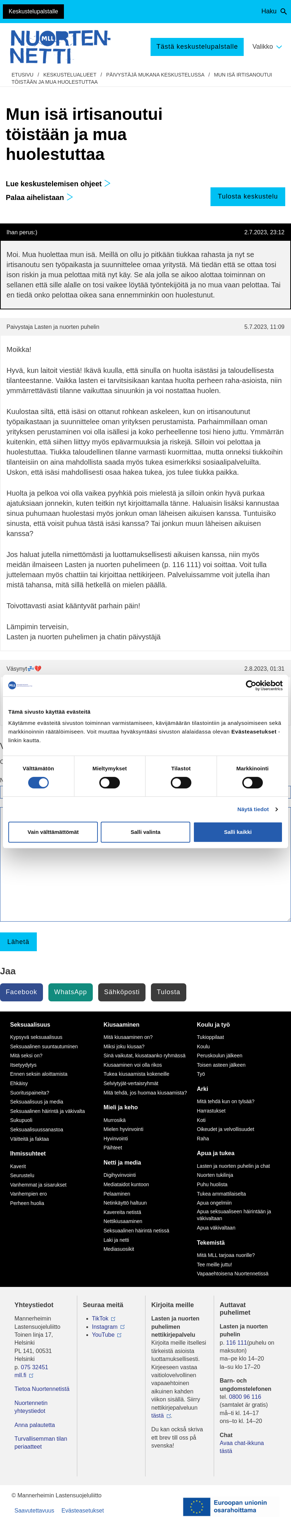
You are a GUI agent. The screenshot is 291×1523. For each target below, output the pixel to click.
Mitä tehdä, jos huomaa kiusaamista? (145, 1093)
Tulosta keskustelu (248, 196)
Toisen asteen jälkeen (221, 1065)
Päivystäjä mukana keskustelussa (155, 75)
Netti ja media (122, 1162)
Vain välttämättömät (53, 832)
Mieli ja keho (121, 1107)
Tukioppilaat (210, 1037)
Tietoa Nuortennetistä (41, 1389)
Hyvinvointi (116, 1138)
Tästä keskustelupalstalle (197, 46)
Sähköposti (122, 992)
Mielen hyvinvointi (124, 1129)
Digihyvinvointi (120, 1175)
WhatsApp (70, 992)
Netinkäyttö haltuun (125, 1203)
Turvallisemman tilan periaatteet (40, 1443)
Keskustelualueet (69, 75)
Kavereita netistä (122, 1212)
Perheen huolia (27, 1203)
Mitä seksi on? (26, 1055)
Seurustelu (22, 1175)
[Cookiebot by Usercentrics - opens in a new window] (251, 685)
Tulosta (168, 992)
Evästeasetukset (82, 1510)
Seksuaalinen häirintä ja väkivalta (47, 1111)
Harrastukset (211, 1111)
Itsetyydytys (23, 1065)
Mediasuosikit (119, 1249)
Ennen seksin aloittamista (39, 1074)
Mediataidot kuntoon (126, 1184)
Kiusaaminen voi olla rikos (133, 1065)
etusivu (23, 75)
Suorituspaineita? (29, 1093)
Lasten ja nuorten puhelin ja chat (233, 1166)
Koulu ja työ (213, 1025)
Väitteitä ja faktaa (29, 1139)
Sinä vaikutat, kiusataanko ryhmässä (145, 1055)
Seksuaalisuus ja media (36, 1102)
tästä (157, 1416)
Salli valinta (146, 832)
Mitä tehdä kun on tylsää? (226, 1101)
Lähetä (18, 941)
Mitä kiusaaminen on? (128, 1037)
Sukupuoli (21, 1120)
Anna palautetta (34, 1425)
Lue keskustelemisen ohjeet (58, 184)
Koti (201, 1120)
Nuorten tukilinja (215, 1175)
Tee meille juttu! (214, 1264)
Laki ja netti (116, 1240)
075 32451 (34, 1367)
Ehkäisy (19, 1083)
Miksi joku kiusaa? (124, 1046)
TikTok (100, 1318)
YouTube (103, 1335)
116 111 (236, 1343)
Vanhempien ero (28, 1194)
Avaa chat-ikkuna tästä (242, 1447)
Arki (202, 1089)
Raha (203, 1138)
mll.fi (20, 1375)
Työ (201, 1074)
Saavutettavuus (34, 1510)
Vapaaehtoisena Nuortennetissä (232, 1273)
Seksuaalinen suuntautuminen (44, 1046)
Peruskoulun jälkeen (219, 1055)
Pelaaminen (117, 1194)
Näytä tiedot (253, 809)
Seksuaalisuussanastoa (36, 1129)
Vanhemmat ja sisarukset (38, 1185)
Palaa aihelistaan (39, 197)
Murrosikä (115, 1120)
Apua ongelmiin (214, 1203)
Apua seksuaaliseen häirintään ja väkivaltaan (234, 1215)
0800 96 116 (245, 1397)
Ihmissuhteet (28, 1153)
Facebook (21, 992)
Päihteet (113, 1147)
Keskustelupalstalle (33, 11)
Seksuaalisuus (30, 1025)
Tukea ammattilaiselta (221, 1194)
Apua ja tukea (215, 1153)
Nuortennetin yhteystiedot (31, 1407)
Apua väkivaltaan (216, 1228)
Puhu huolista (212, 1184)
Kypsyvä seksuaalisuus (36, 1037)
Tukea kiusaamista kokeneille (136, 1074)
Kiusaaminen (122, 1025)
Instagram (105, 1327)
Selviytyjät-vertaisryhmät (131, 1083)
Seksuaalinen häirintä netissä (136, 1230)
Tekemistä (211, 1243)
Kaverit (18, 1166)
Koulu (203, 1046)
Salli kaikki (238, 832)
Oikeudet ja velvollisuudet (225, 1129)
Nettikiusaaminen (123, 1221)
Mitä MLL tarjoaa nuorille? (226, 1255)
